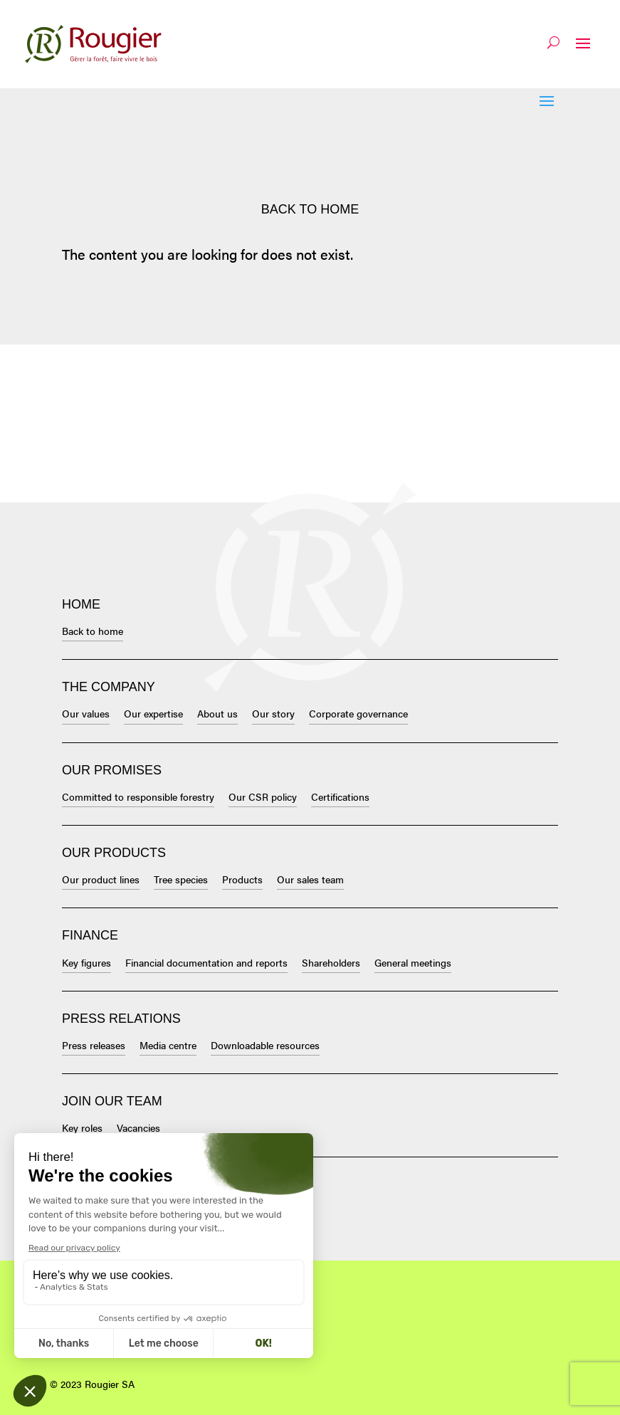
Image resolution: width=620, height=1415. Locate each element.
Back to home (310, 209)
